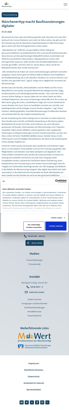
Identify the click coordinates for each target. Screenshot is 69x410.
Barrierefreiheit (34, 389)
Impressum (33, 363)
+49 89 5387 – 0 (36, 287)
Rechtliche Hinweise (33, 369)
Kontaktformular (34, 311)
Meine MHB (37, 243)
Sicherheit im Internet (34, 383)
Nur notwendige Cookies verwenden (34, 226)
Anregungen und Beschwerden (34, 303)
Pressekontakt (35, 264)
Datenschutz (34, 376)
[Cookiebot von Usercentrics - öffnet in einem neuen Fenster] (56, 181)
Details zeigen (56, 218)
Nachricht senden (36, 292)
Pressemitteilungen (34, 260)
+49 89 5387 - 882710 (36, 236)
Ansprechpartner (35, 315)
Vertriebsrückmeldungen (34, 307)
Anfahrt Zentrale (34, 299)
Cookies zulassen (56, 226)
